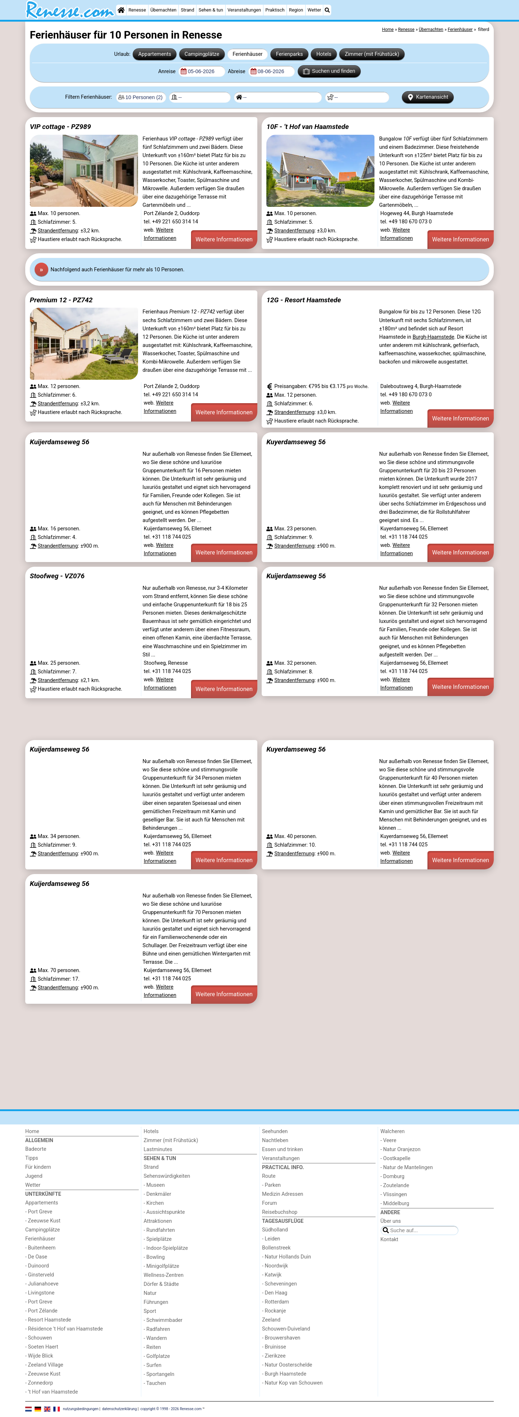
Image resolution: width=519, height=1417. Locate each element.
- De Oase (36, 1257)
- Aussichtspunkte (164, 1212)
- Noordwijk (275, 1266)
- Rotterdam (275, 1302)
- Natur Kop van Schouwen (292, 1383)
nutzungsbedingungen (81, 1409)
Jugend (34, 1176)
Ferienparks (289, 54)
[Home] (121, 10)
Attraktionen (158, 1221)
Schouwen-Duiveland (286, 1329)
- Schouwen (38, 1338)
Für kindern (38, 1167)
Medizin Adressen (282, 1194)
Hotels (324, 54)
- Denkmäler (157, 1194)
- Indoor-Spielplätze (166, 1248)
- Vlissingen (394, 1194)
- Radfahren (157, 1329)
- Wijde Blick (39, 1356)
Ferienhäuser (247, 54)
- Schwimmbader (163, 1320)
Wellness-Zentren (164, 1275)
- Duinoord (37, 1266)
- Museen (154, 1185)
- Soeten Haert (41, 1347)
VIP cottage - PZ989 (60, 126)
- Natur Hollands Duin (286, 1257)
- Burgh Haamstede (284, 1374)
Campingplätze (202, 54)
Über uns (391, 1221)
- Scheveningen (279, 1284)
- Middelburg (395, 1203)
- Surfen (152, 1365)
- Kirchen (154, 1203)
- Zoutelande (395, 1185)
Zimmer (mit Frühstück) (372, 54)
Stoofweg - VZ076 (57, 576)
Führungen (156, 1302)
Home (32, 1131)
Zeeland (271, 1320)
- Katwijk (271, 1275)
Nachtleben (275, 1140)
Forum (269, 1203)
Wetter (314, 10)
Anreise (167, 71)
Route (268, 1176)
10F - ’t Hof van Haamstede (307, 126)
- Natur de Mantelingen (407, 1167)
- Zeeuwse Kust (43, 1221)
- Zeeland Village (44, 1365)
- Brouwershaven (281, 1338)
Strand (187, 10)
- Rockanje (274, 1311)
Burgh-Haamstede (433, 337)
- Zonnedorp (39, 1383)
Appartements (154, 54)
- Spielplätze (158, 1239)
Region (296, 10)
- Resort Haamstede (48, 1320)
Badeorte (35, 1149)
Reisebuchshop (279, 1212)
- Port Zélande (41, 1311)
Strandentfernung (58, 231)
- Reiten (152, 1347)
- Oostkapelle (396, 1158)
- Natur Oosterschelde (287, 1365)
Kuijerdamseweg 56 (59, 442)
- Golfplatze (157, 1356)
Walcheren (393, 1131)
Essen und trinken (282, 1149)
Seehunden (275, 1131)
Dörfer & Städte (161, 1284)
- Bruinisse (274, 1347)
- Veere (388, 1140)
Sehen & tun (211, 10)
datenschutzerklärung (119, 1409)
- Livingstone (39, 1293)
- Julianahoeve (41, 1284)
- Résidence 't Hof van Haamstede (64, 1329)
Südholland (275, 1230)
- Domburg (393, 1176)
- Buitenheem (40, 1248)
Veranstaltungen (244, 10)
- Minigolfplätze (161, 1266)
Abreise (237, 71)
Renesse (137, 10)
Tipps (31, 1158)
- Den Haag (274, 1293)
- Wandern (155, 1338)
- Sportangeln (159, 1374)
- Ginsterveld (39, 1275)
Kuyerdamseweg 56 (296, 442)
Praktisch (274, 10)
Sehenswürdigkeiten (167, 1176)
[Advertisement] (241, 719)
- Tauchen (155, 1383)
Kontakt (390, 1239)
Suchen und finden (329, 71)
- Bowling (154, 1257)
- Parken (271, 1185)
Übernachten (163, 10)
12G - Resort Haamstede (303, 300)
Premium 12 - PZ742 (61, 300)
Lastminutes (158, 1149)
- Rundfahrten (159, 1230)
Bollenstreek (276, 1248)
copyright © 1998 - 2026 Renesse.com (171, 1409)
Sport (150, 1311)
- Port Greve (38, 1212)
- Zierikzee (273, 1356)
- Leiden (271, 1239)
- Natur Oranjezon (401, 1149)
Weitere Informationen (224, 239)
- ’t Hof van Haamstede (51, 1392)
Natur (150, 1293)
